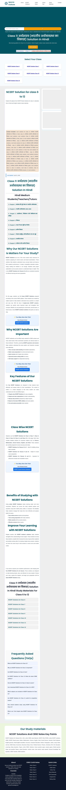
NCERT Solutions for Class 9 (16, 518)
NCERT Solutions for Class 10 (17, 523)
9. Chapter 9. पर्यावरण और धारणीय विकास (18, 220)
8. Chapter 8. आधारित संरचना (15, 215)
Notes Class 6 (33, 652)
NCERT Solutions (27, 3)
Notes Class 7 (33, 654)
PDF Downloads (52, 661)
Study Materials (51, 3)
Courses (13, 660)
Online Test (43, 3)
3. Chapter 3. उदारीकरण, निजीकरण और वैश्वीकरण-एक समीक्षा (22, 191)
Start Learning (33, 47)
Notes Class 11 (33, 663)
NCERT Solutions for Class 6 (16, 504)
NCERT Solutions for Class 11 (17, 527)
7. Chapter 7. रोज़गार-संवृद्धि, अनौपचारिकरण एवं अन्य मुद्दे (22, 211)
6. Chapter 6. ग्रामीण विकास (15, 206)
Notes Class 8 (33, 656)
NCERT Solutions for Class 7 (16, 509)
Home (22, 2)
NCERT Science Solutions (22, 328)
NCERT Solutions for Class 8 (16, 513)
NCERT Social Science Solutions (22, 410)
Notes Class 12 (33, 665)
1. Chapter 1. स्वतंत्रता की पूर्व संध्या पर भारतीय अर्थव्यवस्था (22, 181)
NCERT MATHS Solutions (22, 281)
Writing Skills (52, 665)
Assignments (53, 663)
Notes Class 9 (33, 659)
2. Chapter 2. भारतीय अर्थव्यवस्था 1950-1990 (19, 186)
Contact (59, 2)
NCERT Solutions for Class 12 (17, 532)
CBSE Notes (36, 3)
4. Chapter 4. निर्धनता (14, 197)
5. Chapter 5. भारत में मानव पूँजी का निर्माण (18, 202)
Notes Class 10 (33, 661)
